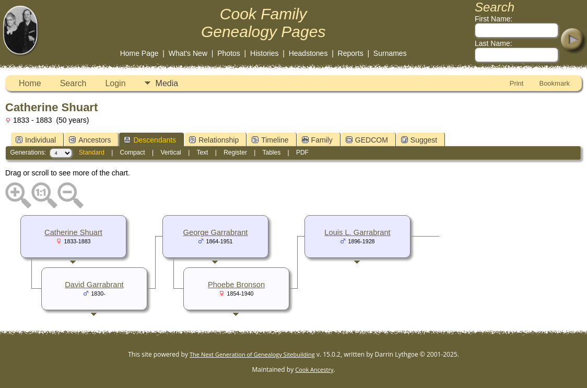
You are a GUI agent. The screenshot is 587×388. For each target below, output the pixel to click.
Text (202, 152)
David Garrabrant (94, 284)
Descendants (150, 140)
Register (235, 152)
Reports (350, 53)
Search (73, 83)
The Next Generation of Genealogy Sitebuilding (252, 354)
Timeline (270, 140)
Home (30, 83)
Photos (228, 53)
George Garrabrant (215, 232)
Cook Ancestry (314, 369)
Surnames (390, 53)
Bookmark (554, 83)
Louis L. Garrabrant (357, 232)
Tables (271, 152)
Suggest (419, 140)
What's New (188, 53)
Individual (36, 140)
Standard (91, 152)
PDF (302, 152)
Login (115, 83)
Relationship (214, 140)
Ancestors (90, 140)
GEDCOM (367, 140)
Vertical (170, 152)
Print (517, 83)
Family (317, 140)
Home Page (139, 53)
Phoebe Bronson (236, 284)
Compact (132, 152)
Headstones (308, 53)
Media (167, 83)
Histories (264, 53)
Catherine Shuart (73, 232)
